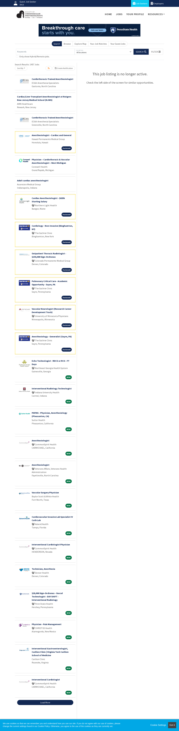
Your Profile (135, 14)
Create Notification (64, 68)
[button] (156, 52)
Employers (157, 3)
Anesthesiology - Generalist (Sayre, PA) (52, 336)
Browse (67, 43)
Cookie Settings (158, 725)
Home (108, 14)
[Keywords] (45, 52)
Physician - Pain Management (46, 624)
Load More (45, 702)
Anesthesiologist (40, 440)
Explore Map (80, 43)
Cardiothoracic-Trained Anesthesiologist (52, 79)
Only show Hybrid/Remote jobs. (34, 56)
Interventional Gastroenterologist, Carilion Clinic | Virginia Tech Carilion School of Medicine (50, 652)
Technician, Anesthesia (43, 568)
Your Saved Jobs (117, 43)
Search (57, 43)
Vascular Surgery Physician (45, 492)
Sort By (20, 68)
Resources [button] (155, 14)
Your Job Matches (98, 43)
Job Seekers (140, 3)
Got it (172, 725)
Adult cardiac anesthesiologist (32, 180)
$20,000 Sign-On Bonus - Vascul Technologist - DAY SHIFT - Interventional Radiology (47, 596)
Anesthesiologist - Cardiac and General (51, 135)
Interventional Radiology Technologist (52, 388)
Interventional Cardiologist (46, 679)
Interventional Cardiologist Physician (51, 544)
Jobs (119, 14)
